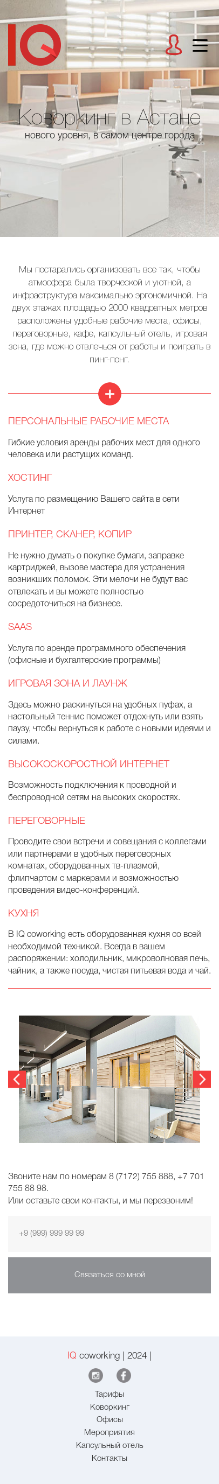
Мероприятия (109, 1433)
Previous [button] (17, 1080)
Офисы (110, 1420)
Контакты (109, 1458)
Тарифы (109, 1394)
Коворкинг (109, 1407)
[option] (109, 1079)
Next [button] (202, 1080)
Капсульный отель (109, 1446)
